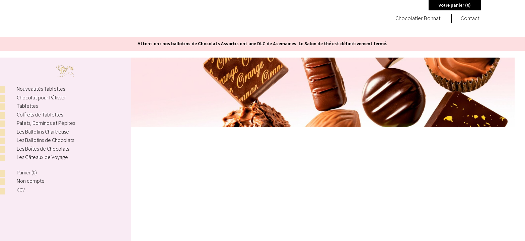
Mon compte (31, 180)
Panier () (27, 172)
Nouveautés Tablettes (41, 88)
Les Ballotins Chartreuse (43, 131)
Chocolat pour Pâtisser (41, 97)
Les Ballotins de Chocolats (45, 140)
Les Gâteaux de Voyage (42, 157)
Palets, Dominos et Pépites (46, 122)
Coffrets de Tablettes (40, 114)
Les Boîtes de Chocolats (43, 148)
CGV (21, 189)
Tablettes (27, 105)
